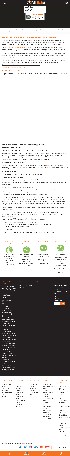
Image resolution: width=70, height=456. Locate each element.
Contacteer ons (34, 393)
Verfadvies (11, 30)
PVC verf (11, 320)
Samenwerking (49, 418)
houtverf (5, 320)
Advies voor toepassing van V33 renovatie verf (36, 30)
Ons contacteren (6, 387)
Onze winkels (7, 384)
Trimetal (4, 339)
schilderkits (5, 329)
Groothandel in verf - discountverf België (49, 386)
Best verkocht (21, 390)
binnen (5, 316)
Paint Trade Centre (8, 286)
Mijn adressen (35, 390)
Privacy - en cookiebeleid (47, 405)
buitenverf (5, 318)
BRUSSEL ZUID (61, 266)
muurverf (12, 318)
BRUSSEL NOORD (61, 257)
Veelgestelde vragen (7, 393)
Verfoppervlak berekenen (48, 399)
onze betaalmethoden (48, 391)
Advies (18, 30)
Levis (9, 337)
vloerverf (12, 321)
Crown (4, 341)
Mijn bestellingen (33, 387)
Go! (62, 304)
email (42, 259)
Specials (19, 384)
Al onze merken (19, 405)
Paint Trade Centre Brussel (62, 388)
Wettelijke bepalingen (47, 415)
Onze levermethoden (48, 395)
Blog (46, 402)
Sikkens (13, 339)
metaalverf (5, 321)
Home (4, 30)
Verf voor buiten (19, 397)
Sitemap (6, 396)
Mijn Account (35, 384)
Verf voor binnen (19, 393)
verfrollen (5, 327)
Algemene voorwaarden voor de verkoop (49, 410)
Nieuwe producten (19, 387)
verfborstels (12, 325)
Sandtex (9, 341)
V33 (9, 339)
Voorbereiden (21, 400)
